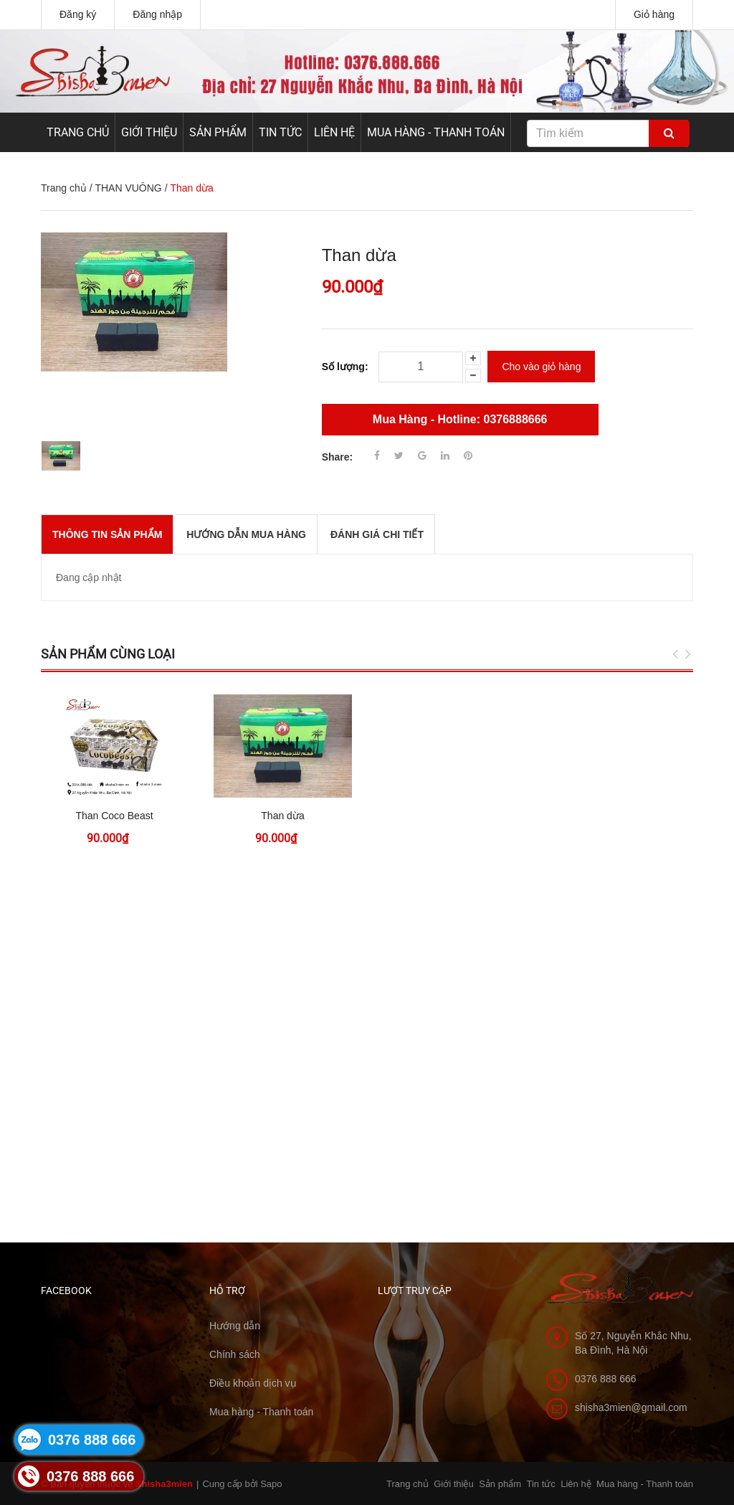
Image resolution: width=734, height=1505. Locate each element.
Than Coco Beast (114, 815)
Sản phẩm (218, 132)
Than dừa (282, 815)
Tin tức (280, 132)
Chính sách (234, 1354)
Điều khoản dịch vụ (253, 1383)
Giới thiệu (149, 132)
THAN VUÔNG (128, 188)
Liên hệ (334, 132)
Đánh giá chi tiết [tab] (377, 534)
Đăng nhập (157, 14)
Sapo (271, 1483)
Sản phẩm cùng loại (108, 653)
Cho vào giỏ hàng (541, 366)
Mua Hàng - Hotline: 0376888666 (460, 419)
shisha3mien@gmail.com (631, 1407)
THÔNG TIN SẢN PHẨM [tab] (107, 534)
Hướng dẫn (234, 1325)
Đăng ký (77, 14)
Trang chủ (78, 132)
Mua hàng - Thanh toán (436, 132)
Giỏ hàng (654, 14)
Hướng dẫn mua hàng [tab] (246, 534)
